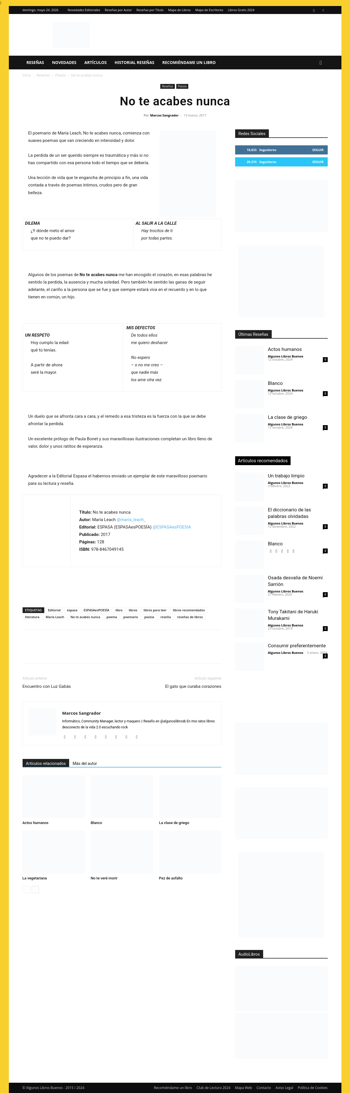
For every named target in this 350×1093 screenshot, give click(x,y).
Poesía (60, 75)
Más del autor (85, 763)
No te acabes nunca (85, 617)
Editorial (54, 610)
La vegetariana (35, 878)
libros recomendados (189, 610)
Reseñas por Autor (118, 10)
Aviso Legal (284, 1087)
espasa (72, 610)
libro (118, 610)
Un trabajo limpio (286, 476)
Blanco (96, 823)
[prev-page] (26, 889)
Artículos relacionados (46, 763)
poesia (149, 617)
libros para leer (155, 610)
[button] (321, 63)
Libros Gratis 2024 (241, 10)
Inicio (27, 75)
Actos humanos (36, 823)
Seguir (317, 150)
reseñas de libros (190, 617)
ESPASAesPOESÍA (96, 610)
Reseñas (35, 62)
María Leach (55, 617)
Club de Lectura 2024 (213, 1087)
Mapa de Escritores (209, 10)
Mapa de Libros (179, 10)
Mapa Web (243, 1087)
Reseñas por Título (150, 10)
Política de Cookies (312, 1087)
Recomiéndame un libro (189, 62)
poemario (130, 617)
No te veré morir (104, 878)
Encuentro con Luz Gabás (47, 686)
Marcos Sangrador (164, 115)
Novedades (64, 62)
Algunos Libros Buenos (285, 356)
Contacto (264, 1087)
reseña (166, 617)
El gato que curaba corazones (193, 686)
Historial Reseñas (134, 62)
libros (133, 610)
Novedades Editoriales (84, 10)
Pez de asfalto (171, 878)
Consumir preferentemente (297, 645)
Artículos (95, 62)
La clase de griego (174, 823)
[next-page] (35, 889)
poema (112, 617)
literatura (32, 617)
